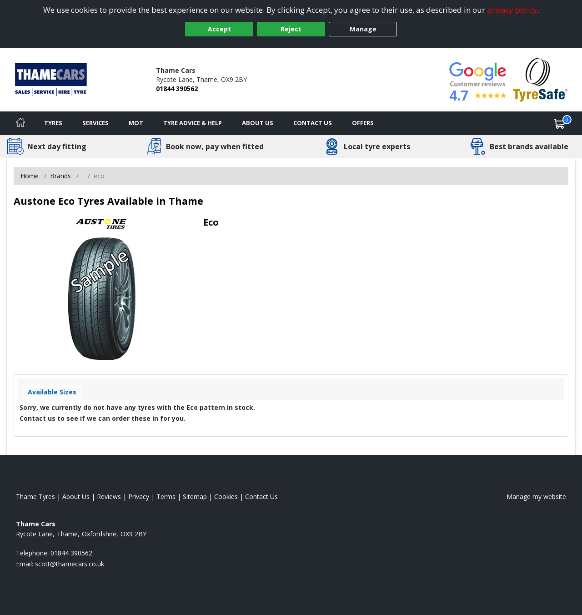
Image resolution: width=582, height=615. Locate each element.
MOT (136, 123)
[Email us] (69, 564)
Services (95, 123)
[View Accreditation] (540, 79)
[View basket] (559, 123)
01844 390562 (177, 88)
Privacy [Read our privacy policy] (138, 496)
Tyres (53, 123)
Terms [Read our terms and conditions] (166, 496)
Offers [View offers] (363, 123)
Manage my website (536, 496)
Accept (219, 29)
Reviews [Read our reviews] (109, 496)
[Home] (20, 123)
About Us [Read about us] (76, 496)
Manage (363, 29)
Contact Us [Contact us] (312, 123)
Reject (291, 29)
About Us (257, 123)
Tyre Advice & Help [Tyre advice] (192, 123)
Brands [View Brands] (60, 175)
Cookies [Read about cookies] (226, 496)
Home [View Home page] (29, 175)
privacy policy (512, 10)
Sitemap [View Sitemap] (195, 496)
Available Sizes (52, 392)
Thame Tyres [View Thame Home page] (35, 496)
